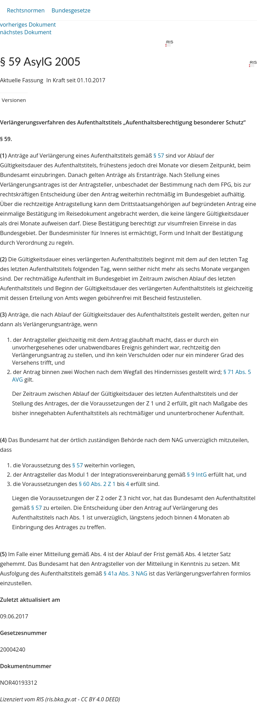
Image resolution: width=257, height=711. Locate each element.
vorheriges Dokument (28, 24)
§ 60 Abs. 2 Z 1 (97, 484)
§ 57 (158, 155)
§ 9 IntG (197, 474)
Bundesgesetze (71, 10)
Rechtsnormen (26, 10)
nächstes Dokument (25, 32)
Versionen (14, 99)
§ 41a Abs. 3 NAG (125, 573)
